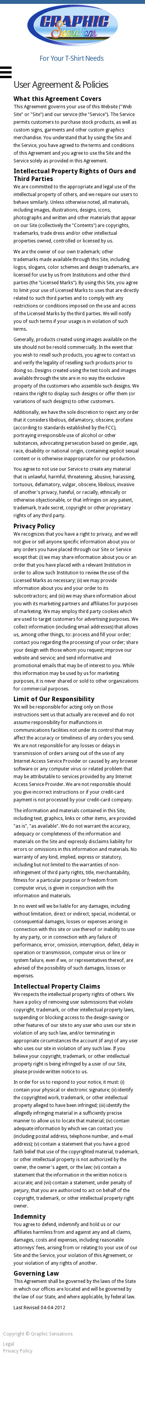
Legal (8, 1344)
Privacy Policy (17, 1351)
